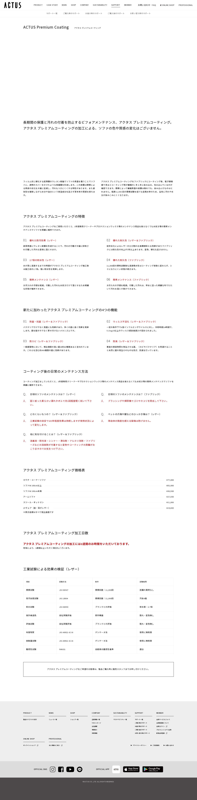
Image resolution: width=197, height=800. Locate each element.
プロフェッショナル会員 (163, 730)
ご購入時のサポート (71, 13)
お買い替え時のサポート (140, 13)
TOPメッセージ (96, 723)
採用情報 (94, 733)
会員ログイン (161, 726)
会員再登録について (162, 723)
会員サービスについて (163, 720)
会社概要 (94, 726)
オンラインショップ (30, 745)
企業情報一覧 (96, 720)
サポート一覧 (52, 13)
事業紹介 (94, 730)
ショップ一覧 (74, 720)
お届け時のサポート (93, 13)
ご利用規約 (156, 745)
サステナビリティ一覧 (120, 720)
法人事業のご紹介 (55, 745)
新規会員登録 (161, 733)
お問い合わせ (170, 745)
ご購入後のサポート (116, 13)
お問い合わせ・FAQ (147, 5)
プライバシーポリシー (139, 745)
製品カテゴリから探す (30, 720)
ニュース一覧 (53, 720)
